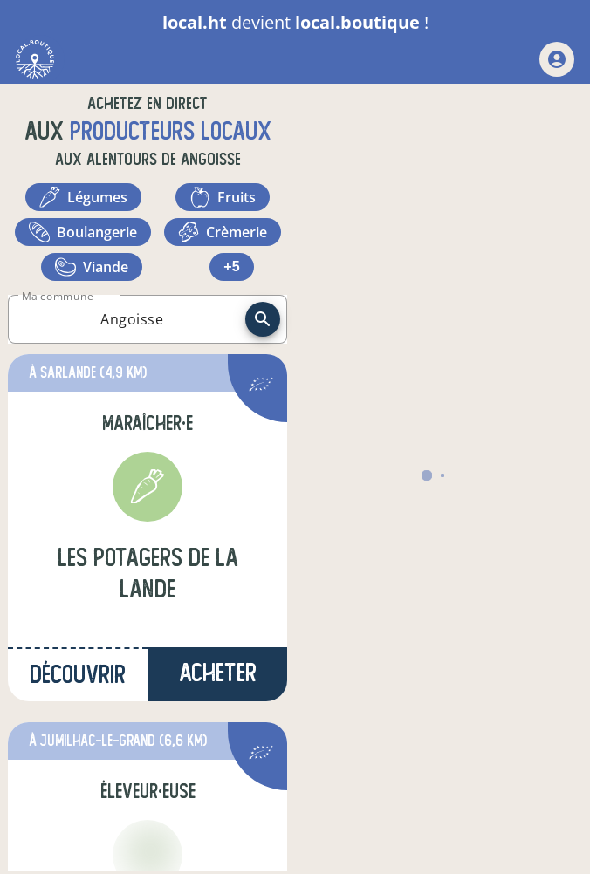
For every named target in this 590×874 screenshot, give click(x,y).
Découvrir (78, 674)
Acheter (218, 672)
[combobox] (132, 319)
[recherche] (262, 319)
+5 (231, 266)
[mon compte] (556, 59)
